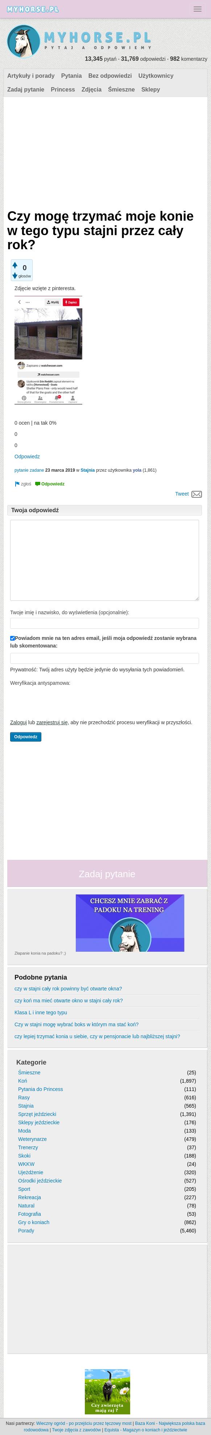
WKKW (26, 1164)
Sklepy (150, 89)
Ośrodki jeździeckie (40, 1181)
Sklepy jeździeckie (38, 1122)
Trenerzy (28, 1147)
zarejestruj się (51, 722)
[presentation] (65, 702)
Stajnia (87, 470)
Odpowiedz (27, 456)
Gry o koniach (33, 1222)
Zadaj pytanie (25, 89)
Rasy (24, 1097)
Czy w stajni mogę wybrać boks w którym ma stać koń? (76, 1024)
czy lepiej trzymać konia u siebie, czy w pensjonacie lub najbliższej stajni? (97, 1036)
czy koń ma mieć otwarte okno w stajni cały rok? (69, 1000)
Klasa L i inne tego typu (41, 1012)
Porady (26, 1231)
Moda (24, 1131)
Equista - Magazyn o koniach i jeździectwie (145, 1429)
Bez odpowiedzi (110, 76)
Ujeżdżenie (30, 1172)
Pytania (71, 76)
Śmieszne (121, 89)
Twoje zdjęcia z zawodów (76, 1429)
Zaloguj (18, 722)
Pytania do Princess (40, 1089)
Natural (26, 1206)
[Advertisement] (104, 151)
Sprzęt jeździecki (37, 1114)
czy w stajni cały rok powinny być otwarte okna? (68, 989)
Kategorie (31, 1062)
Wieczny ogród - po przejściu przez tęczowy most (84, 1423)
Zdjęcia (92, 89)
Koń (22, 1081)
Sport (24, 1189)
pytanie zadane (29, 470)
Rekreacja (29, 1197)
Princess (63, 89)
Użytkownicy (156, 76)
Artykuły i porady (31, 76)
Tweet (182, 494)
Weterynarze (32, 1139)
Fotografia (29, 1214)
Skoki (24, 1156)
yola (137, 470)
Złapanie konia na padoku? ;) (40, 953)
